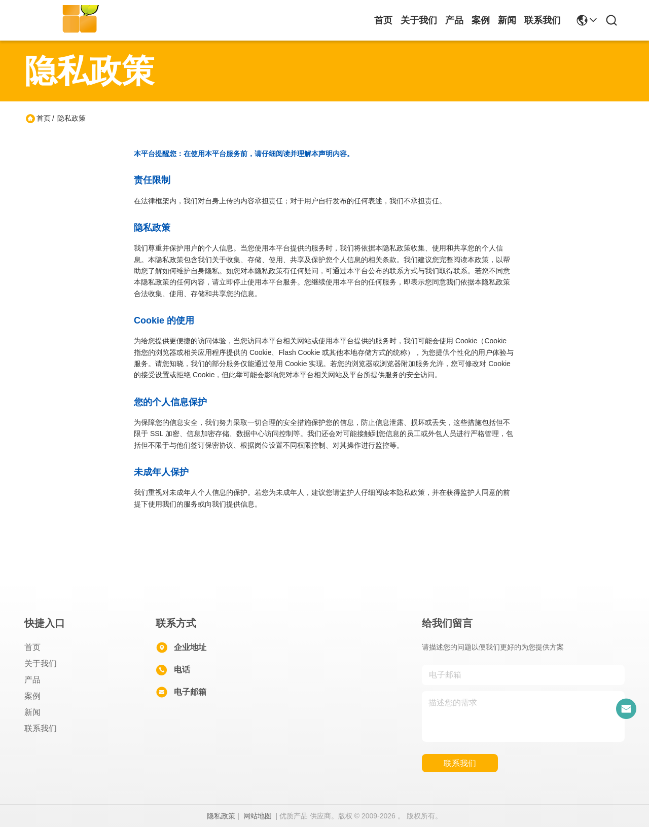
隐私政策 (221, 816)
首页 (383, 20)
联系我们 (542, 20)
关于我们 (419, 20)
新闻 (507, 20)
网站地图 (257, 816)
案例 (481, 20)
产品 (454, 20)
